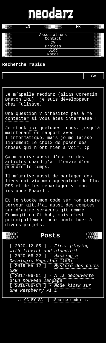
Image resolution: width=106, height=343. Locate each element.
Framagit (15, 238)
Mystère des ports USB (54, 301)
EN (27, 27)
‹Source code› (67, 338)
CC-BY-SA (33, 338)
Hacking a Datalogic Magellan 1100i (44, 289)
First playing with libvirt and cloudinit (49, 277)
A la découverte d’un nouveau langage (52, 313)
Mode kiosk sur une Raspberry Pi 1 (50, 325)
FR (78, 27)
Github (45, 238)
